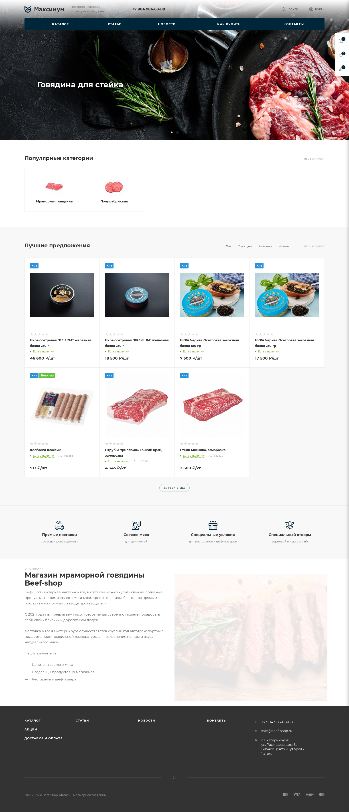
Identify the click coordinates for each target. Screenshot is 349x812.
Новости (146, 720)
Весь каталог (314, 158)
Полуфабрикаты (114, 201)
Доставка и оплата (43, 738)
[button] (171, 132)
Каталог (32, 720)
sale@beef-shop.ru (276, 731)
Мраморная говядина (54, 201)
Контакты (216, 720)
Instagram (174, 777)
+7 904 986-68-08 (148, 9)
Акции (30, 729)
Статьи (82, 720)
